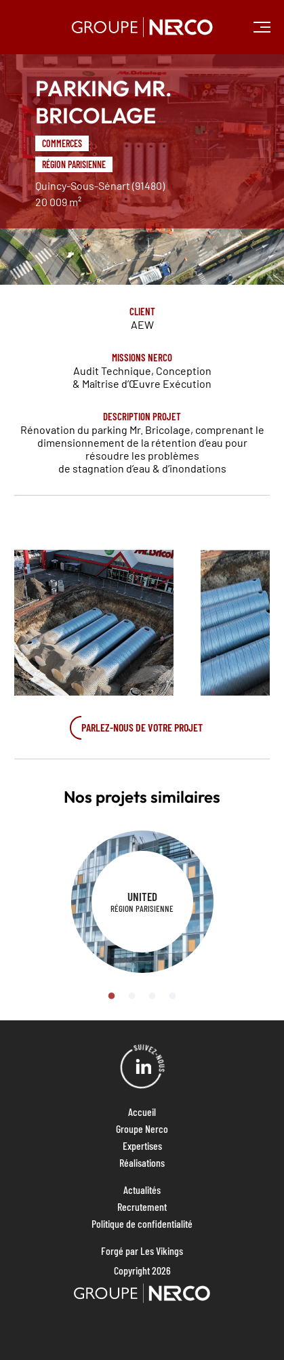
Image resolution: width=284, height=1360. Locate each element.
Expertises (142, 1145)
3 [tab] (152, 996)
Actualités (142, 1189)
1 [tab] (112, 996)
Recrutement (142, 1206)
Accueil (142, 1111)
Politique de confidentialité (142, 1223)
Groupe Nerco (142, 1128)
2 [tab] (132, 996)
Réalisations (142, 1162)
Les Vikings (161, 1250)
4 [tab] (173, 996)
